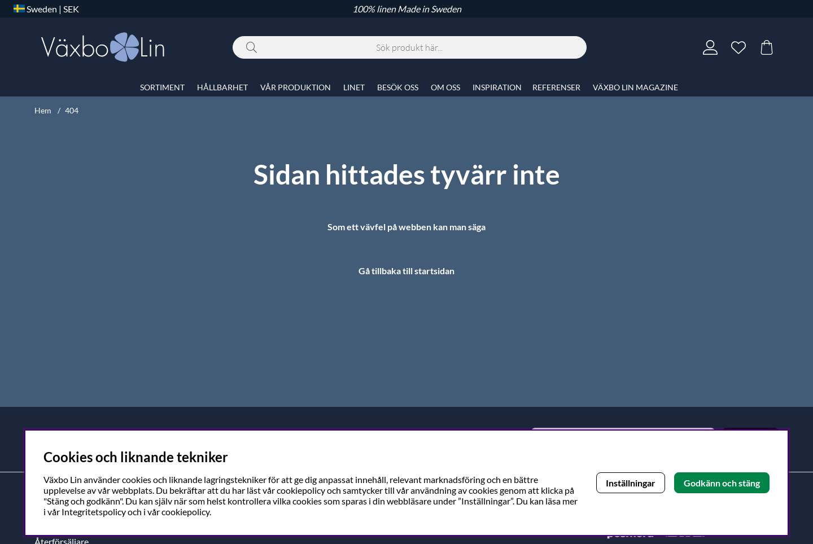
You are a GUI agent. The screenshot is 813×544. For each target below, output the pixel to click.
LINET (354, 87)
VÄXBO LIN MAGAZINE (635, 87)
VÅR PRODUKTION (295, 87)
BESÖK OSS (397, 87)
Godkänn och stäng (722, 482)
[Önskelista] (738, 47)
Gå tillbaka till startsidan (406, 270)
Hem (42, 110)
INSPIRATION (497, 87)
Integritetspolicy (94, 511)
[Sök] (410, 47)
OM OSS (445, 87)
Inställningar (630, 482)
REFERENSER (556, 87)
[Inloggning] (710, 47)
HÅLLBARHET (222, 87)
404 (71, 110)
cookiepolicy (185, 511)
